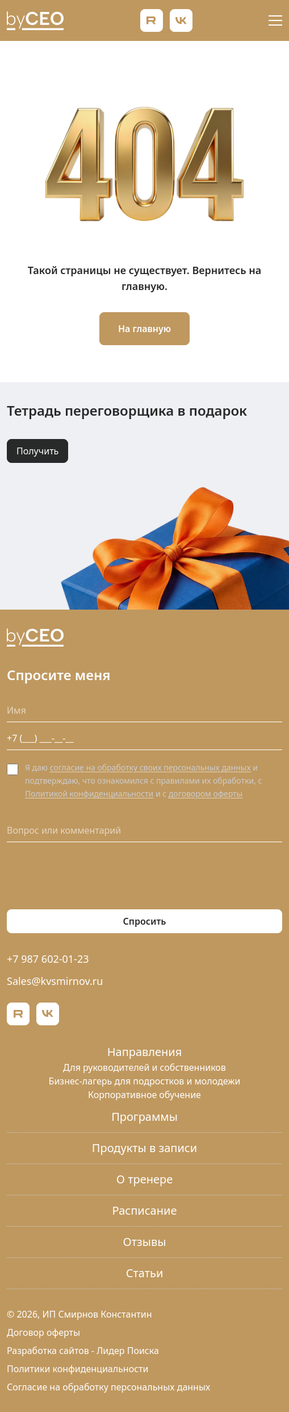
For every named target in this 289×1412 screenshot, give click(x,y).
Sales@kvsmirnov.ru (55, 981)
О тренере (144, 1179)
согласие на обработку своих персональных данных (150, 767)
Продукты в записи (144, 1148)
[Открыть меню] (275, 20)
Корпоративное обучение (144, 1094)
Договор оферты (43, 1332)
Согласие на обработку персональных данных (108, 1387)
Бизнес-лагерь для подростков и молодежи (145, 1081)
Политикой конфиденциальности (89, 793)
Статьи (145, 1273)
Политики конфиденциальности (77, 1369)
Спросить (144, 921)
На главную (144, 328)
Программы (144, 1116)
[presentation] (93, 876)
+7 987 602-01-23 (48, 959)
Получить (37, 451)
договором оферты (205, 793)
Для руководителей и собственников (144, 1067)
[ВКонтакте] (181, 20)
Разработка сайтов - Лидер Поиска (83, 1350)
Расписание (144, 1210)
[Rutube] (151, 20)
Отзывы (144, 1241)
